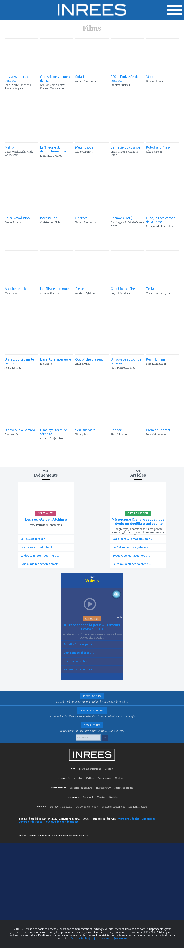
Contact (109, 768)
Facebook (88, 797)
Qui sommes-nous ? (87, 806)
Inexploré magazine (81, 787)
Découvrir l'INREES (61, 806)
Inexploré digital (123, 787)
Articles (78, 778)
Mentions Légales (128, 818)
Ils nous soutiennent (113, 806)
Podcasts (120, 778)
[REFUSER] (121, 938)
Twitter (101, 797)
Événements (105, 778)
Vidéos (90, 778)
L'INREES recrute (137, 806)
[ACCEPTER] (102, 938)
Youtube (113, 797)
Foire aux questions (90, 768)
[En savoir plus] (80, 938)
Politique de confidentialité (61, 821)
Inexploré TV (103, 787)
